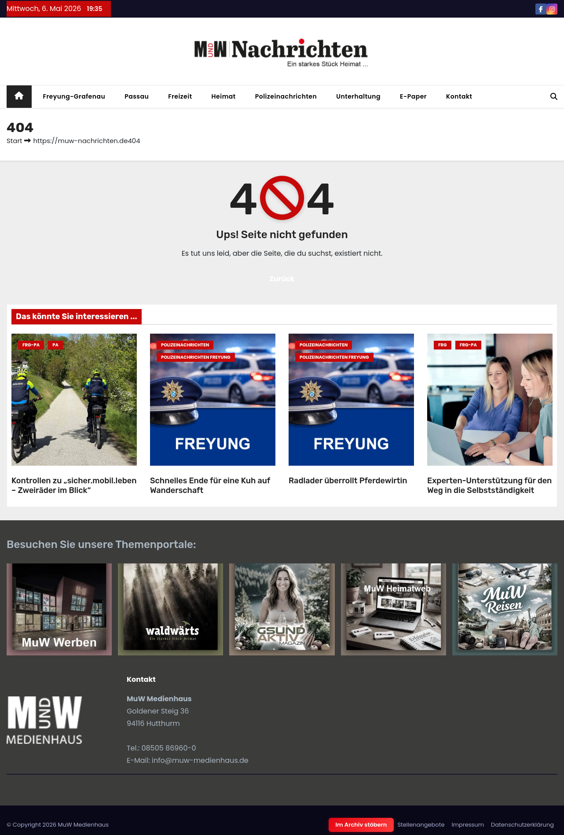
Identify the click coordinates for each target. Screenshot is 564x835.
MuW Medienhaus (83, 824)
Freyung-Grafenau (74, 96)
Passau (137, 96)
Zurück (282, 279)
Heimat (224, 96)
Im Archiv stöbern (361, 824)
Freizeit (180, 96)
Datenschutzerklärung (522, 824)
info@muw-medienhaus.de (200, 760)
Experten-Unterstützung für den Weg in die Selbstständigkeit (489, 486)
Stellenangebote (420, 824)
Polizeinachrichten (286, 96)
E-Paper (413, 96)
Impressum (467, 824)
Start (14, 140)
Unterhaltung (358, 96)
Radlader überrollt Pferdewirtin (348, 481)
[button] (553, 97)
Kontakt (459, 96)
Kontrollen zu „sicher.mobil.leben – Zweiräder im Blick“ (73, 486)
